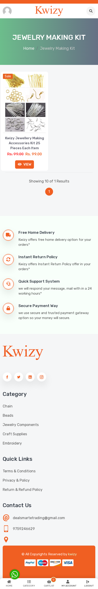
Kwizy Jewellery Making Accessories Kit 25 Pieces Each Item (24, 143)
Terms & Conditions (19, 471)
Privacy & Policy (16, 480)
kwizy (72, 554)
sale (8, 76)
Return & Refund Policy (22, 489)
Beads (8, 415)
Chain (8, 406)
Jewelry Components (21, 425)
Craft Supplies (15, 434)
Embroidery (12, 443)
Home (28, 48)
